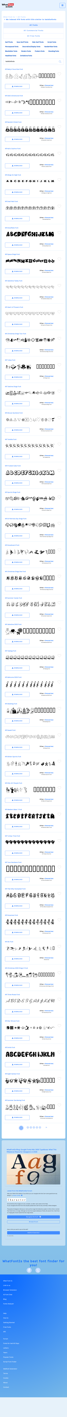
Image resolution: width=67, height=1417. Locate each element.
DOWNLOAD (17, 86)
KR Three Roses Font (12, 995)
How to (5, 1318)
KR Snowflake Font (11, 228)
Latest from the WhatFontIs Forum (19, 1191)
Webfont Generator (33, 1232)
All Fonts (22, 17)
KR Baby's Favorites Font (14, 69)
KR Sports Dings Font (12, 492)
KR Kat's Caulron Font (13, 149)
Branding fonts (53, 51)
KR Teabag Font (10, 651)
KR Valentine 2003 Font (13, 624)
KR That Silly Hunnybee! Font (15, 889)
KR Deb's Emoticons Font (14, 96)
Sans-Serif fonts (22, 42)
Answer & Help (17, 1195)
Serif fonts (9, 42)
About (5, 1383)
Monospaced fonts (11, 47)
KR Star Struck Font (12, 1021)
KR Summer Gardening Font (15, 1100)
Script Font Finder (9, 1362)
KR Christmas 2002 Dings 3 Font (16, 968)
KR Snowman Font (11, 915)
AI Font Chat (7, 1295)
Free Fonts (7, 1327)
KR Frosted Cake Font (13, 466)
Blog (4, 1299)
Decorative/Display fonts (31, 47)
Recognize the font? (33, 1217)
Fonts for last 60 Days (11, 1343)
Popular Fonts (8, 1357)
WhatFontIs (12, 1261)
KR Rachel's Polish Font (13, 122)
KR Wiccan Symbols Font (14, 413)
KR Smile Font (10, 1047)
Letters (5, 1348)
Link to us (6, 1285)
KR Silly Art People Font (13, 783)
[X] (37, 1270)
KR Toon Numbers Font (13, 862)
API (4, 1332)
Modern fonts (26, 51)
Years (5, 1352)
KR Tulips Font (10, 360)
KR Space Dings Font (12, 254)
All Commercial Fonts (33, 30)
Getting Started (9, 1322)
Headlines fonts (10, 56)
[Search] (60, 61)
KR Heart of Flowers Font (14, 307)
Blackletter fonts (11, 51)
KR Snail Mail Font (11, 201)
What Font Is (9, 17)
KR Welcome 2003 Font (13, 677)
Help (5, 1313)
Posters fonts (39, 51)
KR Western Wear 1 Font (13, 809)
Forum (5, 1339)
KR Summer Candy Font (13, 598)
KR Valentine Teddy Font (13, 281)
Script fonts (51, 42)
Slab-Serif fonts (38, 42)
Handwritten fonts (50, 47)
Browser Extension (10, 1290)
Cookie (5, 1378)
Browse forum (33, 1222)
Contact (6, 1387)
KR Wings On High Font (13, 175)
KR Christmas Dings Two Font (15, 334)
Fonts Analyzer (8, 1304)
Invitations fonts (26, 56)
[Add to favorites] (59, 74)
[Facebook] (29, 1270)
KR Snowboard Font (12, 545)
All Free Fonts (33, 36)
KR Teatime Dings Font (13, 386)
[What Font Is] (8, 5)
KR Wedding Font (11, 704)
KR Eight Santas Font (12, 1074)
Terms (5, 1373)
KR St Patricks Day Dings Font (15, 519)
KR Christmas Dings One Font (15, 571)
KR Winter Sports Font (13, 757)
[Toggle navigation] (62, 5)
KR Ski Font (9, 942)
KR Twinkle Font (10, 439)
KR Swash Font (10, 730)
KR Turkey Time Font (12, 836)
